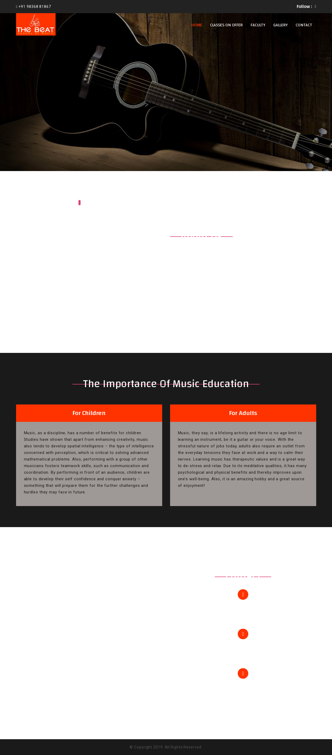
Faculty (258, 25)
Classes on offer (226, 25)
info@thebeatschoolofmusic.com (243, 652)
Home (196, 25)
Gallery (280, 25)
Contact (304, 25)
